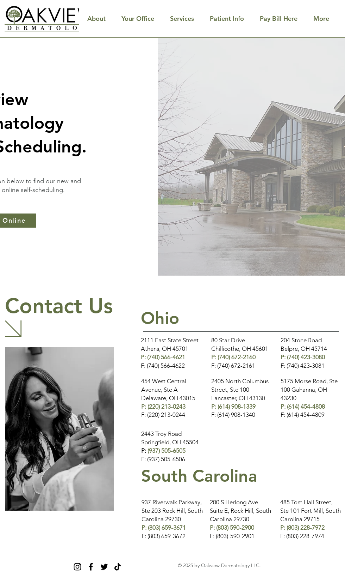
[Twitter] (104, 567)
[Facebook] (91, 567)
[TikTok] (118, 567)
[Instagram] (77, 567)
